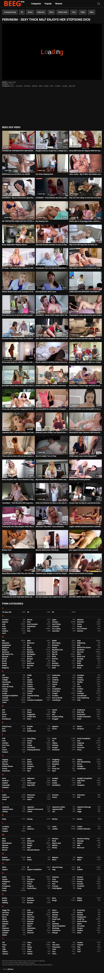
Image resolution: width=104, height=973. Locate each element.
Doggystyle (31, 714)
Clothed (30, 687)
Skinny (4, 919)
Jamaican (5, 807)
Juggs (79, 811)
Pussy (4, 891)
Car (28, 678)
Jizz (53, 811)
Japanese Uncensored (35, 809)
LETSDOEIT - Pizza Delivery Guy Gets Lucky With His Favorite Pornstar (52, 198)
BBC (3, 641)
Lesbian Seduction (83, 829)
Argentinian (31, 626)
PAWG (4, 877)
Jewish (29, 811)
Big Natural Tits (7, 654)
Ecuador (30, 726)
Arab (3, 626)
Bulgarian (5, 668)
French (4, 750)
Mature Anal (62, 12)
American (80, 622)
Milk (78, 845)
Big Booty (5, 652)
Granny (4, 769)
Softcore (5, 921)
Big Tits (54, 654)
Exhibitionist (31, 731)
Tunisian (5, 954)
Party (54, 879)
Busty (46, 86)
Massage (80, 841)
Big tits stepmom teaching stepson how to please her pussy (52, 362)
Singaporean (81, 917)
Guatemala (6, 771)
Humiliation (56, 785)
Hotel (79, 783)
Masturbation (7, 843)
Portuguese (6, 886)
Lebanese (30, 829)
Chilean (30, 682)
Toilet (54, 949)
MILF (41, 86)
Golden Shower (7, 766)
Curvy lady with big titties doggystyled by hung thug (18, 409)
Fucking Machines (33, 750)
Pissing (79, 882)
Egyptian (55, 726)
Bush (54, 668)
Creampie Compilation (10, 696)
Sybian (4, 935)
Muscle (4, 850)
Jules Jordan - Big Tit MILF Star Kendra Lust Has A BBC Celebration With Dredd (85, 174)
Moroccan (80, 848)
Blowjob (30, 659)
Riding (79, 898)
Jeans (79, 809)
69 (53, 612)
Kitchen (54, 819)
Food (4, 747)
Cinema (30, 684)
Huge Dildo (31, 785)
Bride (79, 663)
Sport (4, 926)
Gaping (79, 760)
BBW (29, 641)
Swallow (80, 930)
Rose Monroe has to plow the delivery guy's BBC (18, 315)
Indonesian (31, 795)
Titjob (83, 12)
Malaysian (30, 841)
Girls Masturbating (83, 762)
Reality (4, 898)
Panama (80, 877)
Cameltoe (80, 675)
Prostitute (80, 886)
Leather (5, 829)
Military (54, 845)
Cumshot (19, 86)
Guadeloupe (81, 769)
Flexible (80, 745)
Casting (80, 678)
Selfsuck (55, 912)
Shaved (29, 915)
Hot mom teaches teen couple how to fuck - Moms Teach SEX (52, 597)
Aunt (29, 631)
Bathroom (40, 12)
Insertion (55, 795)
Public (4, 888)
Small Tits (80, 919)
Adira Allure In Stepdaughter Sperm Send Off (52, 339)
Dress (29, 719)
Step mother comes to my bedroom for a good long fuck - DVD (85, 268)
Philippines (6, 882)
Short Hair (30, 917)
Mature (29, 843)
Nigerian (55, 857)
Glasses (30, 764)
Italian (29, 799)
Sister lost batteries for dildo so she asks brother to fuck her (52, 503)
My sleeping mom (42, 221)
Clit (78, 684)
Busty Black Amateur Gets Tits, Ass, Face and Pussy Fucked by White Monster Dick (18, 573)
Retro (51, 12)
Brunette (30, 665)
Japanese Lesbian (58, 807)
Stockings (55, 928)
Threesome (56, 947)
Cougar (64, 86)
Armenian (55, 626)
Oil (28, 867)
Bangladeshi (6, 645)
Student (30, 930)
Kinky (4, 819)
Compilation (56, 689)
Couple (4, 693)
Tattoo (29, 942)
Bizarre (29, 656)
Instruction (81, 795)
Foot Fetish (31, 747)
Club (53, 687)
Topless (5, 951)
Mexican (5, 845)
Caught (29, 680)
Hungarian (81, 785)
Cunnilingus (56, 700)
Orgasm (5, 869)
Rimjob (4, 900)
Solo (53, 921)
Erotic (29, 729)
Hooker (54, 783)
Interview (30, 797)
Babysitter (5, 643)
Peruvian (80, 879)
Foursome (80, 747)
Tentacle (80, 945)
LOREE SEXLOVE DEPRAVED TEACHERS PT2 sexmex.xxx (85, 292)
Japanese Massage (84, 807)
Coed (79, 687)
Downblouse (6, 719)
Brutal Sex (55, 665)
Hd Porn (10, 969)
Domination (81, 714)
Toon (74, 12)
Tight (4, 949)
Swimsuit (30, 933)
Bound (4, 663)
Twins (54, 954)
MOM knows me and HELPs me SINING (16, 174)
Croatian (55, 696)
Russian (30, 903)
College (5, 689)
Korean (79, 819)
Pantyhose (31, 879)
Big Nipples (31, 654)
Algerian (5, 622)
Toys (53, 951)
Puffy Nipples (57, 888)
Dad (3, 710)
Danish (54, 710)
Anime (30, 12)
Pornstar (80, 884)
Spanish (30, 924)
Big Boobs (80, 650)
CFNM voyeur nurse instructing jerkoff (82, 456)
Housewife (6, 785)
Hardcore (27, 86)
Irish (78, 797)
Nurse (54, 860)
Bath (78, 645)
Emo (3, 729)
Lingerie (5, 831)
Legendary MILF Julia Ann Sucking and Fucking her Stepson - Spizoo (18, 432)
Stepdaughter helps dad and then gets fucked (85, 315)
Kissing (29, 819)
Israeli (4, 799)
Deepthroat (81, 710)
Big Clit (54, 652)
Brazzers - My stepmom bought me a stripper (85, 362)
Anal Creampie (32, 624)
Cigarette (5, 684)
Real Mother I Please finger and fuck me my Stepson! (85, 386)
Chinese (55, 682)
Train (79, 951)
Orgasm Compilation (34, 869)
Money (54, 848)
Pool (53, 884)
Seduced (30, 912)
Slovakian (30, 919)
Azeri (4, 633)
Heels (29, 781)
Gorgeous (30, 766)
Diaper (29, 712)
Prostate (55, 886)
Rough (54, 900)
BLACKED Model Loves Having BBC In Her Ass (85, 409)
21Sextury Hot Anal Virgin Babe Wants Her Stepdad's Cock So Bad (18, 597)
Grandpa (80, 766)
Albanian (80, 620)
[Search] (98, 3)
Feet (78, 741)
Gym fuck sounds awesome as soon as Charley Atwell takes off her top (52, 245)
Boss (12, 86)
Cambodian (56, 675)
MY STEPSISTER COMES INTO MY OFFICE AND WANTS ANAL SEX (18, 221)
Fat (53, 741)
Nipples (80, 857)
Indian (4, 795)
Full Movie (55, 750)
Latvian (79, 827)
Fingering (80, 743)
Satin (29, 910)
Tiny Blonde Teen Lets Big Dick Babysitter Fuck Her (52, 268)
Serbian (80, 912)
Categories (36, 3)
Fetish (29, 743)
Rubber (79, 900)
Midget (29, 845)
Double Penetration (84, 717)
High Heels (81, 781)
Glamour (5, 764)
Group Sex (55, 769)
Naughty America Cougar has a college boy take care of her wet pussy (52, 151)
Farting (29, 741)
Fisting (29, 745)
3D (22, 12)
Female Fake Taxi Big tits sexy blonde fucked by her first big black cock (85, 503)
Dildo (54, 712)
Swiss (79, 933)
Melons (79, 843)
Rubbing (5, 903)
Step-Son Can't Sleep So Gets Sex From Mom (85, 198)
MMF (29, 839)
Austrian (80, 631)
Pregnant (30, 886)
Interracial (5, 797)
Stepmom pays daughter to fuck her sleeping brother (52, 573)
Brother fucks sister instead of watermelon (51, 386)
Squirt (29, 926)
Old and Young (57, 867)
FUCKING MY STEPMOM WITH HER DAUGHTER (18, 151)
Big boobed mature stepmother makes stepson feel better (52, 479)
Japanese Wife (57, 809)
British (4, 665)
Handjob (55, 778)
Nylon (79, 860)
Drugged (55, 719)
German (5, 762)
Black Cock (81, 656)
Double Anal (31, 717)
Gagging (5, 760)
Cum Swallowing (83, 698)
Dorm (4, 717)
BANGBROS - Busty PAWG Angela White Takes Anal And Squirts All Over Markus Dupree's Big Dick (52, 315)
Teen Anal (55, 945)
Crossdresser (82, 696)
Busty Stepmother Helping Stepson (14, 245)
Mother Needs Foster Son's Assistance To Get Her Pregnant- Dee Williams (18, 292)
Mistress (5, 848)
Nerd (29, 857)
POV (51, 86)
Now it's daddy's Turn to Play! (46, 456)
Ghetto (29, 762)
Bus (28, 668)
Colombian (31, 689)
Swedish (5, 933)
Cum (28, 698)
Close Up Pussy (7, 687)
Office (4, 867)
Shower (54, 917)
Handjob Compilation (84, 778)
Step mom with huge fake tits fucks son (83, 245)
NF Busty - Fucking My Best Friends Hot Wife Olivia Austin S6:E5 (18, 268)
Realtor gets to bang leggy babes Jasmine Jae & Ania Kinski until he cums (85, 221)
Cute (78, 700)
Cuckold (5, 698)
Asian (4, 629)
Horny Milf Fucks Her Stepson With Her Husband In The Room (85, 151)
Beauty (54, 647)
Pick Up (30, 882)
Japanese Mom (7, 809)
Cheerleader (6, 682)
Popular (48, 3)
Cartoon (55, 678)
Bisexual (5, 656)
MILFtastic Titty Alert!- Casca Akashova (50, 526)
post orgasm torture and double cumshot (83, 550)
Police (4, 884)
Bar (28, 645)
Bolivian (55, 659)
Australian (55, 631)
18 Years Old (6, 612)
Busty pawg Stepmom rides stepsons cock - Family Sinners (18, 362)
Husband (5, 787)
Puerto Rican (31, 888)
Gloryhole (55, 764)
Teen (29, 945)
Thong (29, 947)
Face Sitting (31, 738)
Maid (4, 841)
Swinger (55, 933)
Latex (29, 827)
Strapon (80, 928)
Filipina (54, 743)
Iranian (54, 797)
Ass (28, 629)
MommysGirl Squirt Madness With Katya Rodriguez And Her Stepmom (85, 432)
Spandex (5, 924)
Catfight (5, 680)
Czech (4, 702)
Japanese (30, 807)
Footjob (54, 747)
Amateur (55, 622)
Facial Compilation (83, 738)
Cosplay (30, 691)
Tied (78, 947)
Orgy (53, 869)
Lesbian (55, 829)
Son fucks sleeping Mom (44, 174)
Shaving (55, 915)
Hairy (4, 778)
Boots (29, 661)
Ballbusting (81, 643)
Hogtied (5, 783)
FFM (3, 738)
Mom (29, 848)
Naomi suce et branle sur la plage (81, 573)
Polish (29, 884)
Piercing (55, 882)
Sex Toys (5, 915)
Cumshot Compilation (35, 700)
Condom (80, 689)
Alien (29, 622)
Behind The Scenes (84, 647)
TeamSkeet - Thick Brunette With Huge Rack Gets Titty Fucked (18, 503)
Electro (79, 726)
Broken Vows (6, 550)
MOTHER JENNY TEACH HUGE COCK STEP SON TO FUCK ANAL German (85, 597)
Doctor (4, 714)
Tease (4, 945)
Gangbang (55, 760)
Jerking (5, 811)
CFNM (29, 675)
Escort (54, 729)
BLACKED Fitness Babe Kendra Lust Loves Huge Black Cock (18, 386)
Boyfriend (30, 663)
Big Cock (72, 86)
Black (54, 656)
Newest (58, 3)
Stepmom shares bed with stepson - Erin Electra (85, 339)
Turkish (30, 954)
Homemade (31, 783)
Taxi (53, 942)
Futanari (5, 752)
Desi (3, 712)
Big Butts (30, 652)
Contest (5, 691)
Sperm (79, 924)
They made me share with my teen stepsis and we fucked (18, 456)
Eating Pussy (6, 726)
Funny (79, 750)
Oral (78, 867)
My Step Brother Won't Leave (46, 292)
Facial (54, 738)
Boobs (4, 661)
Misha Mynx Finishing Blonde (79, 479)
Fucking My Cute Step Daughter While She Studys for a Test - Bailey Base (18, 526)
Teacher (80, 942)
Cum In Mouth (57, 698)
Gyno (54, 771)
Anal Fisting (56, 624)
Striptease (5, 930)
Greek (29, 769)
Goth (54, 766)
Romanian (30, 900)
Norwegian (6, 860)
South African (82, 921)
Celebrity (55, 680)
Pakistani (55, 877)
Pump (79, 888)
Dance (29, 710)
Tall (3, 942)
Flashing (55, 745)
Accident (5, 620)
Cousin (29, 693)
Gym (28, 771)
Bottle (79, 661)
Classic (54, 684)
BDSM (54, 641)
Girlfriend (55, 762)
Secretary (5, 912)
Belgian (5, 650)
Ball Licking (56, 643)
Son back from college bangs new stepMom (17, 339)
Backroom (30, 643)
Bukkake (80, 665)
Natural (4, 857)
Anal (3, 624)
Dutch (79, 719)
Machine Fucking (83, 839)
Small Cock (56, 919)
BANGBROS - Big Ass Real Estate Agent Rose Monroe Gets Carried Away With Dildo (18, 198)
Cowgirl (57, 86)
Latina (54, 827)
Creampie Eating (10, 12)
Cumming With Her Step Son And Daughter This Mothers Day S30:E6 (52, 409)
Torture (29, 951)
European (80, 729)
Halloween (31, 778)
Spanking (55, 924)
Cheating (80, 680)
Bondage (80, 659)
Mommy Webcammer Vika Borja (47, 550)
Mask (54, 841)
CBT (3, 675)
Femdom (5, 743)
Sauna (54, 910)
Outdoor (80, 869)
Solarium (30, 921)
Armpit (79, 626)
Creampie (80, 693)
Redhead (30, 898)
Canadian (5, 678)
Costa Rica (56, 691)
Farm (4, 741)
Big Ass (30, 650)
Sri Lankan (81, 926)
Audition (5, 631)
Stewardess (31, 928)
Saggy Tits (6, 910)
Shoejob (80, 915)
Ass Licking (56, 629)
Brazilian (55, 663)
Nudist (29, 860)
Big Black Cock (57, 650)
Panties (5, 879)
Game (29, 760)
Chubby (80, 682)
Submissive (56, 930)
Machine (55, 839)
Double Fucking (57, 717)
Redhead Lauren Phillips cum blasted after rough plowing (52, 432)
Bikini (79, 654)
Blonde (34, 86)
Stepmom (5, 928)
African (29, 620)
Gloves (79, 764)
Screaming (81, 910)
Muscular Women (33, 850)
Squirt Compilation (58, 926)
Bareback (55, 645)
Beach (29, 647)
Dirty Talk (80, 712)
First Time (5, 745)
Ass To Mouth (82, 629)
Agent (54, 620)
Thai (3, 947)
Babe (91, 12)
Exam (4, 731)
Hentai (54, 781)
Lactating (5, 827)
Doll (53, 714)
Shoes (4, 917)
